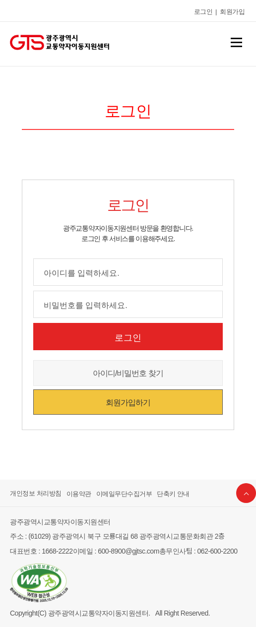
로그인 (203, 11)
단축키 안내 (173, 493)
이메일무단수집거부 (124, 493)
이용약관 (78, 493)
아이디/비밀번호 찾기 (128, 372)
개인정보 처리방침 (36, 493)
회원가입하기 (128, 402)
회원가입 (232, 11)
